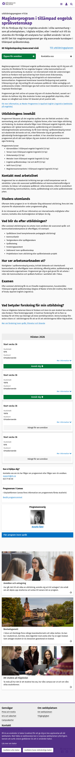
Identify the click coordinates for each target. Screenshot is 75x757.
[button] (37, 366)
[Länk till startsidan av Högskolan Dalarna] (9, 3)
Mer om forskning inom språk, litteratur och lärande (23, 323)
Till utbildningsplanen (61, 47)
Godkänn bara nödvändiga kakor (38, 750)
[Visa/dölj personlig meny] (66, 4)
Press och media (9, 712)
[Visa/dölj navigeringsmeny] (61, 4)
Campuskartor (8, 720)
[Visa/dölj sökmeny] (71, 4)
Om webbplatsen (45, 712)
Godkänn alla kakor (11, 750)
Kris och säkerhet (9, 716)
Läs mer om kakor (9, 743)
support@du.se (9, 476)
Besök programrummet (12, 497)
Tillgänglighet (43, 716)
